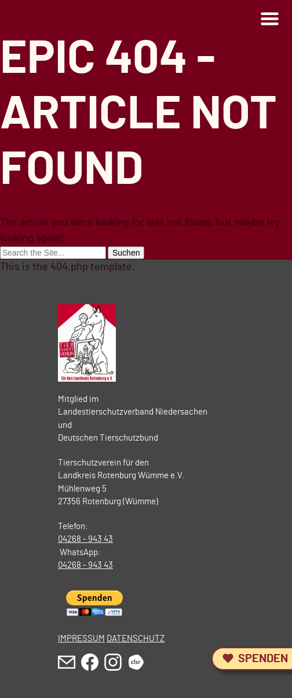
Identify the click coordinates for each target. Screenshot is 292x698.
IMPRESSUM (81, 638)
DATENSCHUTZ (136, 638)
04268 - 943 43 (85, 539)
